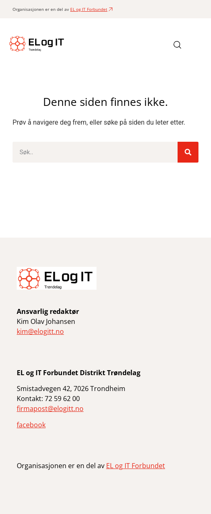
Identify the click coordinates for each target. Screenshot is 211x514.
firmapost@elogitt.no (50, 408)
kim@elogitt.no (40, 331)
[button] (195, 45)
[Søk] (188, 152)
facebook (31, 424)
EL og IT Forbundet (88, 9)
